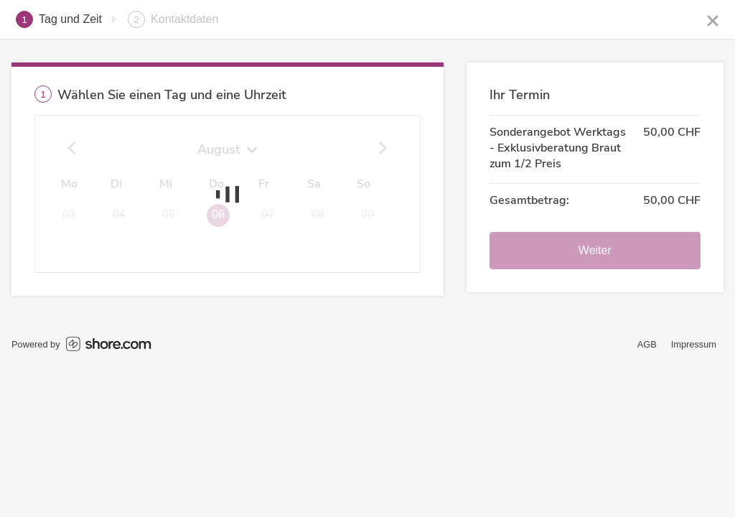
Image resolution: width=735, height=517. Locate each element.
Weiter (595, 250)
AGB (647, 344)
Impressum (693, 344)
